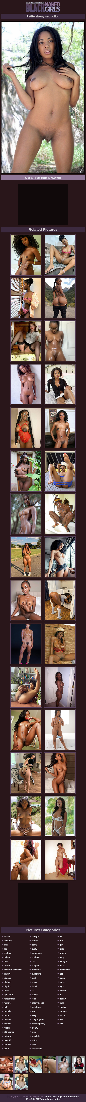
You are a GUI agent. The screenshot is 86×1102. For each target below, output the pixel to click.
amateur (8, 941)
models (7, 1011)
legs (62, 986)
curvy (34, 982)
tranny (63, 999)
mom (6, 1015)
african (7, 936)
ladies (62, 982)
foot (61, 941)
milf (5, 1007)
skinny (35, 1028)
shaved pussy (38, 1024)
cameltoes (37, 953)
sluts (34, 1032)
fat (33, 990)
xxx (61, 1024)
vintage (63, 1011)
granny (63, 953)
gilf (61, 945)
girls (62, 949)
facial (34, 986)
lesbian (63, 990)
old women (9, 1032)
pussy (35, 995)
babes (7, 957)
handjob (63, 961)
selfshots (36, 1007)
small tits (36, 1036)
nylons (7, 1028)
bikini (6, 990)
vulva (62, 1015)
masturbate (9, 999)
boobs (35, 941)
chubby (35, 957)
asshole (7, 953)
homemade (65, 970)
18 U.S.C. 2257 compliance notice (43, 1099)
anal (6, 945)
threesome (37, 1049)
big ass (7, 978)
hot (61, 974)
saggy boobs (38, 1003)
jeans (62, 978)
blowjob (35, 936)
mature (7, 1003)
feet (61, 936)
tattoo (34, 1040)
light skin (8, 995)
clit (33, 961)
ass (5, 949)
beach (7, 965)
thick (34, 1044)
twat (62, 1003)
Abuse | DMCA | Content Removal (62, 1096)
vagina (63, 1007)
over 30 (7, 1040)
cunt (34, 978)
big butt (7, 982)
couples (35, 965)
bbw (6, 961)
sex (33, 1011)
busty (34, 949)
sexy (34, 1015)
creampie (36, 970)
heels (62, 965)
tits (61, 995)
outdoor (7, 1036)
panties (7, 1044)
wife (61, 1019)
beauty (7, 974)
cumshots (36, 974)
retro (34, 999)
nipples (7, 1024)
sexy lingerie (38, 1019)
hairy (62, 957)
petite (6, 1049)
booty (34, 945)
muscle (7, 1019)
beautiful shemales (13, 970)
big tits (7, 986)
